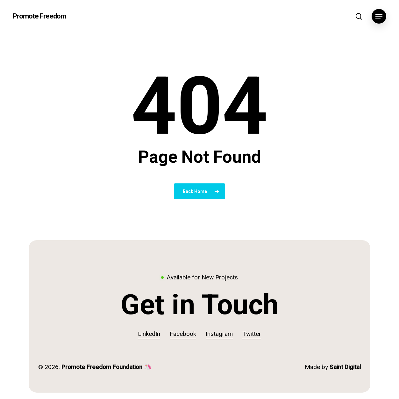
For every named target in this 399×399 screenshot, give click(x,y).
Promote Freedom (39, 16)
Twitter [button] (251, 333)
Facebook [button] (183, 333)
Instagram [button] (219, 333)
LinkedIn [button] (149, 333)
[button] (379, 16)
